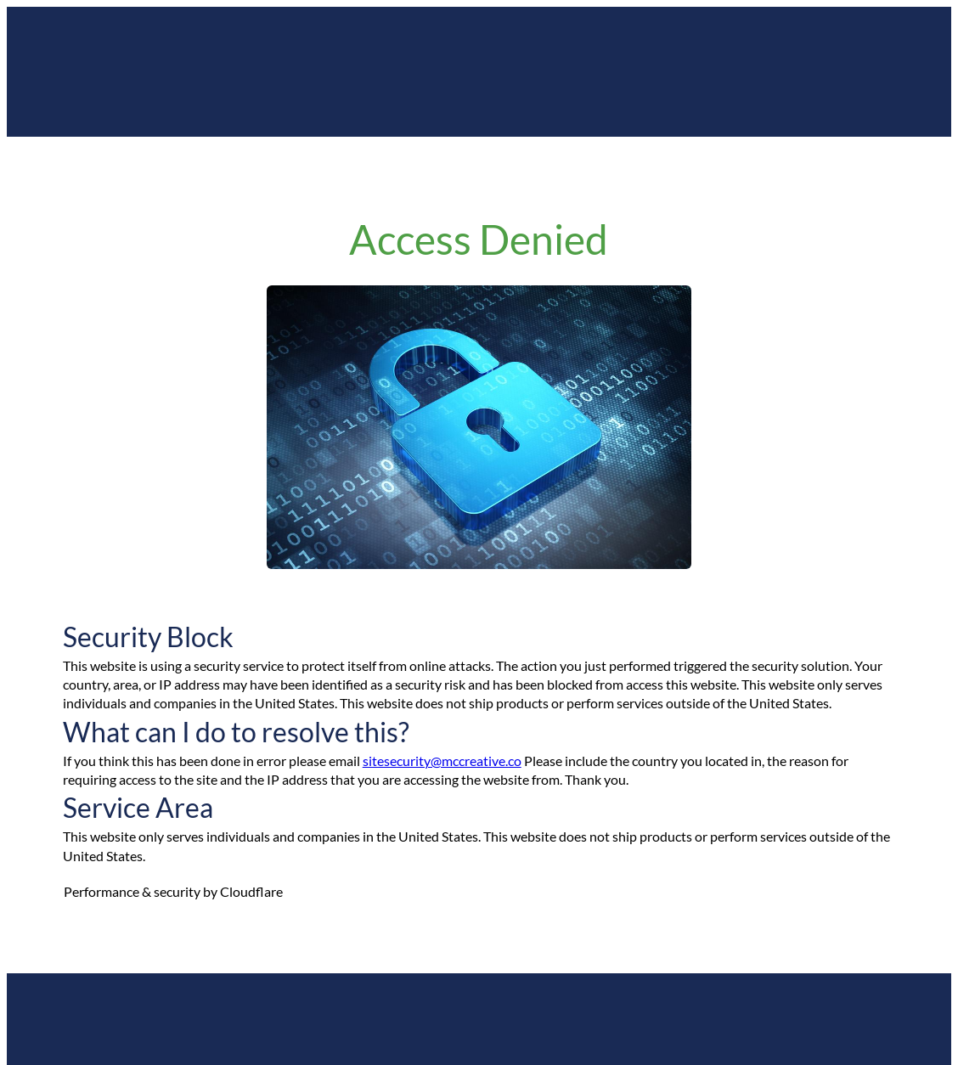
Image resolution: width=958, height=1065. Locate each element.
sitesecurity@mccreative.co (442, 760)
